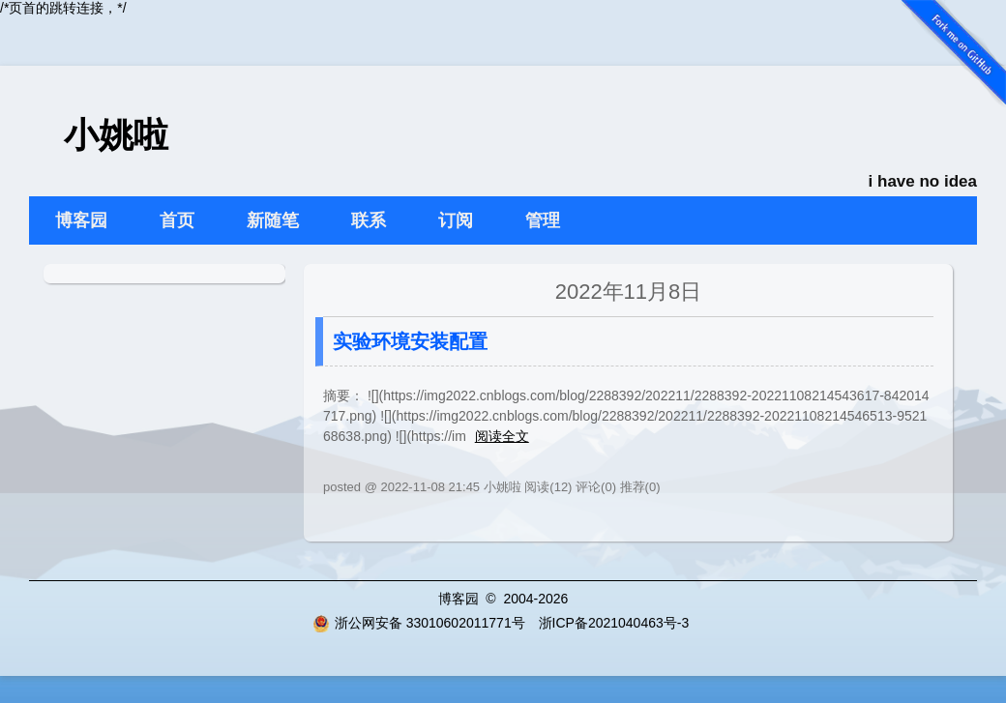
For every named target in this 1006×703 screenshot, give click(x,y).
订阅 (455, 220)
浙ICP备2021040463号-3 (614, 622)
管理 (542, 220)
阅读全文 (502, 436)
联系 (368, 220)
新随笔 (273, 220)
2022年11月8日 (628, 291)
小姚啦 (116, 135)
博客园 (81, 220)
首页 (177, 220)
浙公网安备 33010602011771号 (418, 622)
